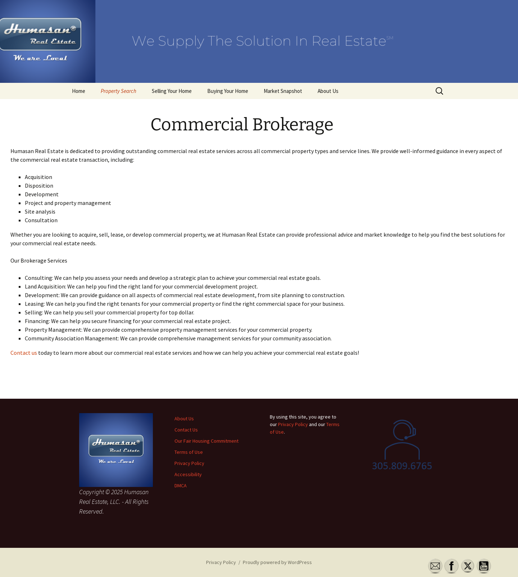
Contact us (23, 352)
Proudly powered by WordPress (277, 562)
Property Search (118, 91)
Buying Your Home (227, 91)
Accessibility (188, 474)
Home (78, 91)
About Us (328, 91)
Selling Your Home (172, 91)
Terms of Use (188, 452)
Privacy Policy (189, 463)
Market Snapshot (283, 91)
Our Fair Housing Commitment (206, 441)
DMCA (180, 485)
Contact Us (186, 429)
